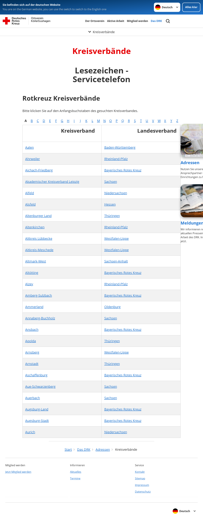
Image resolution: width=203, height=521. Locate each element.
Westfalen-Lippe (116, 238)
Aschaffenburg (36, 375)
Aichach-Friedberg (39, 170)
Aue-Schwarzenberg (40, 386)
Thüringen (112, 215)
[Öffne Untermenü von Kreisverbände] (101, 32)
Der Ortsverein (94, 21)
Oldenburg (112, 307)
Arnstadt (31, 363)
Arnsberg (32, 352)
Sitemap (140, 478)
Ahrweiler (32, 159)
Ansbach (31, 329)
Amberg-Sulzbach (38, 295)
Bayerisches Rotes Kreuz (122, 170)
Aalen (29, 147)
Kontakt (140, 472)
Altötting (31, 272)
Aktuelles (75, 472)
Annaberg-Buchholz (40, 318)
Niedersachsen (115, 193)
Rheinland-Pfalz (116, 159)
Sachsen (110, 181)
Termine (75, 478)
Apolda (30, 341)
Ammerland (34, 307)
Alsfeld (30, 204)
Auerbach (32, 398)
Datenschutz (143, 491)
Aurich (30, 432)
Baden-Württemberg (119, 147)
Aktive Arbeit (115, 21)
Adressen (190, 162)
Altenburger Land (38, 215)
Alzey (29, 284)
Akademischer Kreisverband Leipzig (52, 181)
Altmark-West (35, 261)
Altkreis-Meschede (39, 250)
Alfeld (29, 193)
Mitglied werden (137, 21)
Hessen (110, 204)
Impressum (142, 485)
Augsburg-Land (36, 409)
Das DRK (156, 21)
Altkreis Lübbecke (38, 238)
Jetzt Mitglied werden (18, 472)
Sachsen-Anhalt (116, 261)
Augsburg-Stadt (37, 420)
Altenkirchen (34, 227)
